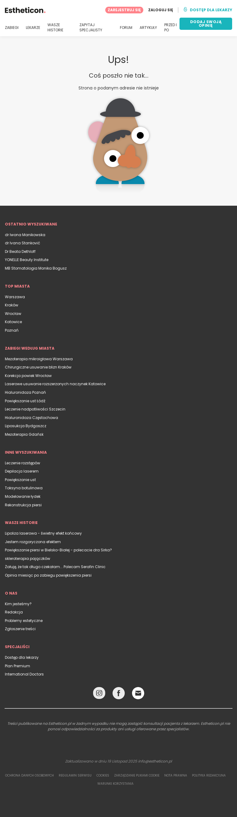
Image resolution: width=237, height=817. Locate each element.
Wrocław (13, 313)
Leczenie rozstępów (22, 463)
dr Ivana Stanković (22, 243)
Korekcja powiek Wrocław (28, 375)
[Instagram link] (99, 694)
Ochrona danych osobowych (29, 775)
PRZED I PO (170, 28)
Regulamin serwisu (75, 775)
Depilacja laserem (22, 471)
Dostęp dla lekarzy (22, 657)
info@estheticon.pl (155, 761)
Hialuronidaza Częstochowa (31, 417)
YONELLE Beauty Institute (26, 259)
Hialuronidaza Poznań (25, 392)
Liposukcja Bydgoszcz (25, 425)
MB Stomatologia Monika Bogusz (36, 268)
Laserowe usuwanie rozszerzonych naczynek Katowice (55, 383)
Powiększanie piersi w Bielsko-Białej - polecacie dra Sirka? (58, 550)
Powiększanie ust (20, 479)
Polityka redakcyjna (209, 775)
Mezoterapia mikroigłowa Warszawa (39, 358)
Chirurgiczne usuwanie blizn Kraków (38, 367)
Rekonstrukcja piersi (23, 505)
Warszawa (15, 296)
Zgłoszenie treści (20, 628)
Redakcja (14, 612)
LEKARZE (33, 27)
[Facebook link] (119, 694)
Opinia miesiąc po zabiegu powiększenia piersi (48, 575)
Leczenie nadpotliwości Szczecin (35, 409)
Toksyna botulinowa (24, 488)
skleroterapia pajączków (27, 558)
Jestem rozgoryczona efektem (33, 541)
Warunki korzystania (115, 783)
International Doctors (24, 674)
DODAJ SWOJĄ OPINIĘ (206, 23)
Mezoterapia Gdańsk (24, 434)
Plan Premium (17, 666)
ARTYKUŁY (148, 27)
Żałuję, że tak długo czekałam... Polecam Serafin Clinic (55, 566)
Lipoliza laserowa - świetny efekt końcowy (43, 533)
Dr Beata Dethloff (20, 251)
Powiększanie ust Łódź (25, 400)
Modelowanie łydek (22, 496)
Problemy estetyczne (24, 620)
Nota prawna (175, 775)
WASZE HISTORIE (55, 28)
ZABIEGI (12, 27)
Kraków (11, 305)
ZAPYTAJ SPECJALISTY (90, 28)
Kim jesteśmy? (18, 603)
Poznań (12, 330)
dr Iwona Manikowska (25, 234)
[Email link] (138, 693)
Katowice (13, 321)
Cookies (102, 775)
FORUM (126, 27)
